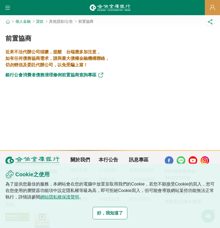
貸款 (40, 21)
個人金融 (23, 21)
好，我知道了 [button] (110, 213)
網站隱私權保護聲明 (59, 197)
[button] (7, 7)
